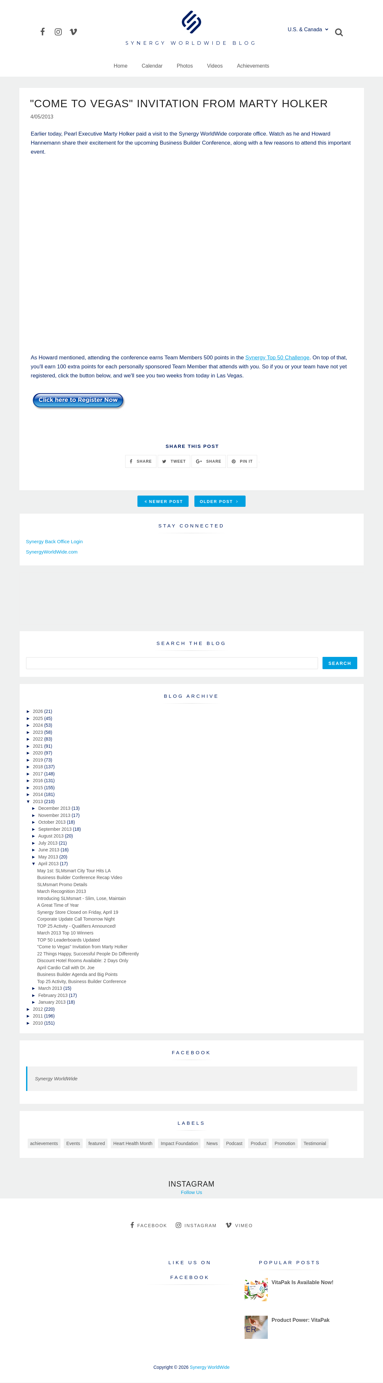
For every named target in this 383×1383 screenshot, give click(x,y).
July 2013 (48, 843)
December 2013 (55, 808)
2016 (38, 780)
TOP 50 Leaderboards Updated (68, 940)
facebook (148, 1225)
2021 (38, 746)
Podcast (234, 1143)
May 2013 (48, 857)
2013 (38, 801)
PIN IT (242, 461)
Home (120, 66)
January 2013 (52, 1002)
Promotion (285, 1143)
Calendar (152, 66)
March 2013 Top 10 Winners (65, 933)
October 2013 (52, 822)
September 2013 (55, 829)
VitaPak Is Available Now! (302, 1282)
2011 (38, 1016)
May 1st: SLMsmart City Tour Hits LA (73, 871)
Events (73, 1143)
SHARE (141, 461)
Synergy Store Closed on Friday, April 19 (77, 912)
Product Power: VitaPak (301, 1320)
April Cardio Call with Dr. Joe (65, 968)
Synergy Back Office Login (54, 542)
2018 (38, 767)
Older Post (219, 501)
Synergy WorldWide (56, 1079)
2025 (38, 718)
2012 (38, 1009)
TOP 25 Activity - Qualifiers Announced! (76, 926)
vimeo (239, 1225)
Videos (215, 66)
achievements (44, 1143)
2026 (38, 711)
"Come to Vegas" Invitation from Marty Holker (82, 947)
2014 (38, 794)
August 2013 (51, 836)
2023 (38, 732)
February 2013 (53, 995)
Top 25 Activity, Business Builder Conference (81, 981)
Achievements (253, 66)
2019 (38, 760)
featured (97, 1143)
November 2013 (55, 815)
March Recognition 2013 (61, 891)
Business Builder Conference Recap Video (79, 877)
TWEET (174, 461)
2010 (38, 1023)
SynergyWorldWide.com (52, 552)
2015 (38, 788)
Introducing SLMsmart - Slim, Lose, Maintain (81, 898)
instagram (196, 1225)
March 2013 (50, 988)
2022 (38, 739)
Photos (185, 66)
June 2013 (49, 850)
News (212, 1143)
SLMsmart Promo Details (62, 884)
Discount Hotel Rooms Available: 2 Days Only (82, 960)
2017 (38, 774)
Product (258, 1143)
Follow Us (191, 1192)
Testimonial (315, 1143)
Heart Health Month (132, 1143)
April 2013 (49, 864)
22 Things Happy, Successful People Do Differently (88, 954)
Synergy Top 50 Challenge (277, 358)
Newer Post (164, 501)
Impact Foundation (179, 1143)
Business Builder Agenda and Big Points (77, 974)
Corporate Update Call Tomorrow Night (76, 919)
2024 (38, 725)
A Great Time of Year (58, 905)
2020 (38, 753)
